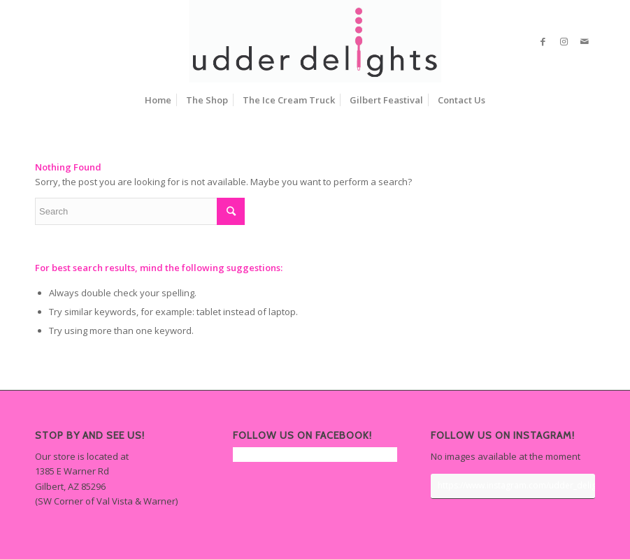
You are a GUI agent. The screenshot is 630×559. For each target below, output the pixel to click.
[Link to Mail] (584, 41)
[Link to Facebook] (542, 41)
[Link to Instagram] (563, 41)
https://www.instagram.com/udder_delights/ (516, 485)
